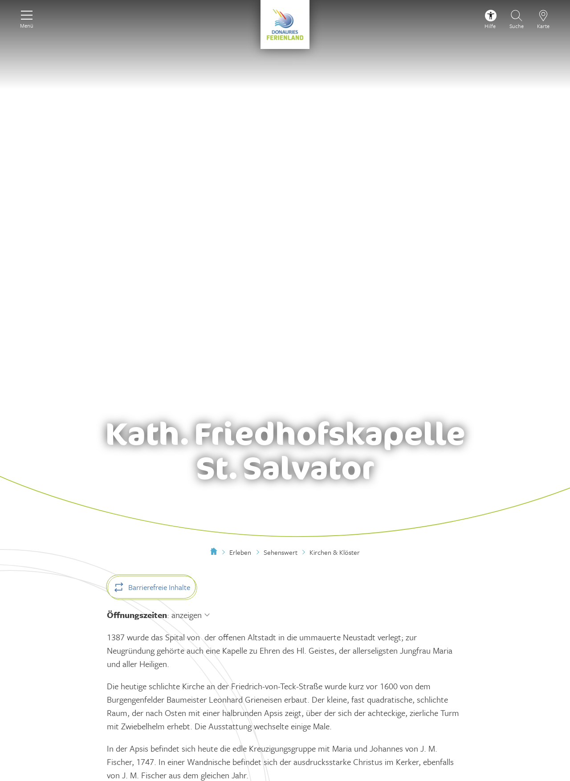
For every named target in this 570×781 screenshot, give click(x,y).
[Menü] (27, 18)
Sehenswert (280, 552)
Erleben (240, 552)
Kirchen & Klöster (334, 552)
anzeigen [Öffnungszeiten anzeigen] (186, 615)
